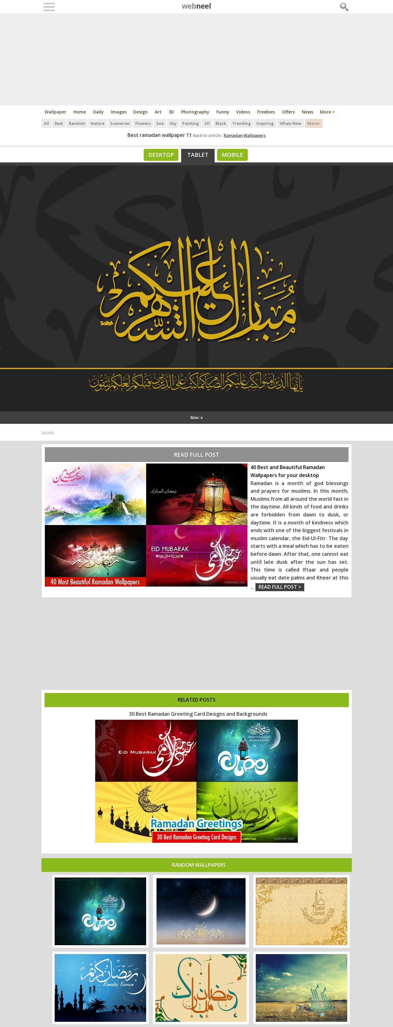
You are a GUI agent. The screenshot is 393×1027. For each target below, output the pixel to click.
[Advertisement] (196, 59)
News (308, 112)
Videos (244, 112)
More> (314, 123)
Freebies (267, 112)
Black (221, 123)
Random (77, 123)
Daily (98, 112)
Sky (173, 123)
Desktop (161, 154)
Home (80, 112)
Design (141, 112)
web (196, 6)
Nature (98, 123)
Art (158, 112)
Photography (196, 112)
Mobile (232, 154)
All (46, 123)
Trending (241, 123)
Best (59, 123)
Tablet (197, 154)
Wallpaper (56, 112)
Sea (161, 123)
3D (172, 112)
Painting (191, 123)
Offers (289, 112)
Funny (223, 112)
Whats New (291, 123)
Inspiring (265, 123)
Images (119, 112)
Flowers (143, 123)
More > (328, 112)
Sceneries (120, 123)
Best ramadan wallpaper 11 (159, 135)
